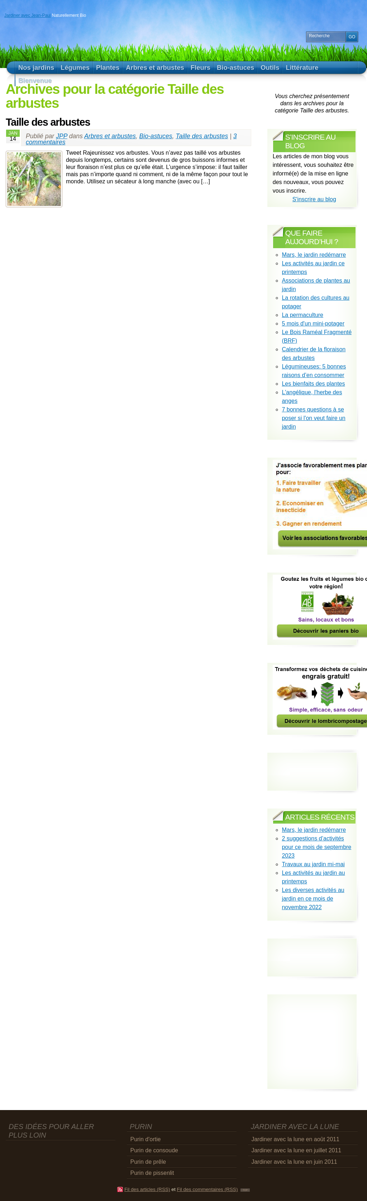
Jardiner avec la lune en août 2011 (295, 1139)
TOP (245, 1190)
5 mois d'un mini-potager (313, 323)
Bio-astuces (155, 136)
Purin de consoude (154, 1150)
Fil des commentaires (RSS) (207, 1189)
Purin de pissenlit (152, 1173)
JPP (61, 136)
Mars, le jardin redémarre (314, 255)
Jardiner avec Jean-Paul (27, 15)
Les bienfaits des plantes (313, 384)
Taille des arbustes (48, 122)
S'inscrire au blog (314, 199)
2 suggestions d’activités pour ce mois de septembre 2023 (316, 847)
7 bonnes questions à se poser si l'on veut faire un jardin (313, 418)
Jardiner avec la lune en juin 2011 (294, 1162)
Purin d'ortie (145, 1139)
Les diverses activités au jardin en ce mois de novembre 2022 (313, 898)
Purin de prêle (148, 1162)
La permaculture (302, 315)
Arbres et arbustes (110, 136)
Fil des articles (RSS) (147, 1189)
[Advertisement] (315, 951)
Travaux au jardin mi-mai (313, 864)
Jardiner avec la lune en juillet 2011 (296, 1150)
